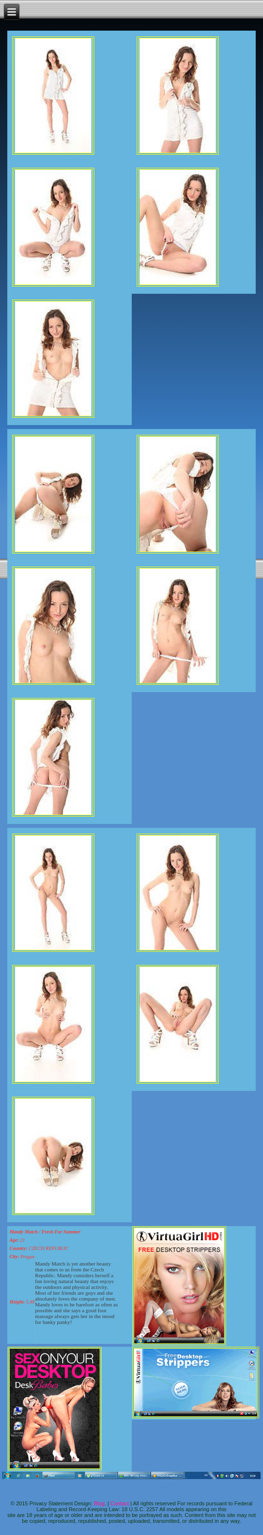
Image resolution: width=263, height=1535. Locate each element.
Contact (119, 1503)
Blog (99, 1503)
